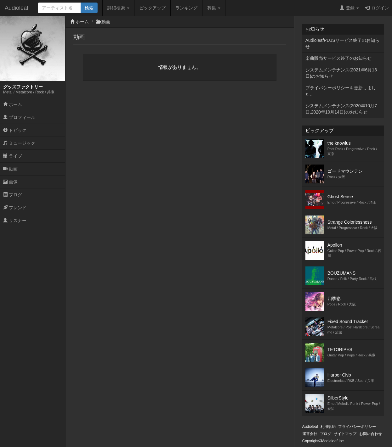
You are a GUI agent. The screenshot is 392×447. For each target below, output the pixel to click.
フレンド (14, 207)
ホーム (12, 104)
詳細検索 (118, 7)
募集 (213, 7)
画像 (10, 181)
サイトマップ (345, 434)
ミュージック (19, 143)
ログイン (377, 7)
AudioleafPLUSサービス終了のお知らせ (342, 43)
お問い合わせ (370, 434)
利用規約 (328, 426)
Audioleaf (16, 8)
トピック (14, 130)
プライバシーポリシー (357, 426)
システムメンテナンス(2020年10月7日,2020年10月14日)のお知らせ (341, 109)
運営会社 (309, 434)
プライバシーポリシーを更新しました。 (340, 91)
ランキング (186, 7)
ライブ (12, 156)
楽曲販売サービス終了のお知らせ (338, 58)
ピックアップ (152, 7)
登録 (349, 7)
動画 (10, 168)
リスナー (14, 220)
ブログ (12, 194)
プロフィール (19, 117)
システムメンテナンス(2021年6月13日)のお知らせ (341, 73)
